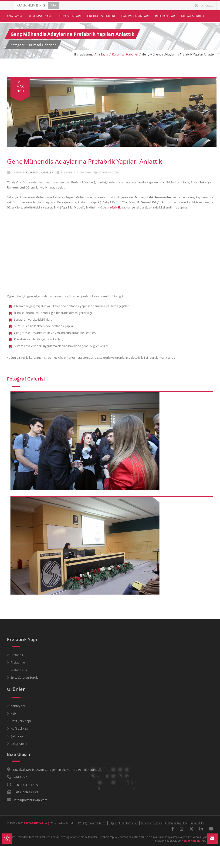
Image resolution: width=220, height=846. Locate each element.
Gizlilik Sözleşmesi (151, 823)
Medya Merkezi (192, 16)
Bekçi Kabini (18, 744)
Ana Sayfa (14, 16)
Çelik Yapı (17, 736)
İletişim (13, 28)
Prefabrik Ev (18, 670)
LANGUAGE (204, 5)
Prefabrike (17, 662)
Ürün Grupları (69, 16)
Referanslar (165, 16)
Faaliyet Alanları (135, 16)
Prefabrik (16, 655)
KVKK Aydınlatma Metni (92, 823)
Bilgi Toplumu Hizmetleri (123, 823)
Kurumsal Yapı (39, 16)
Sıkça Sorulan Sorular (25, 677)
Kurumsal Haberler (125, 54)
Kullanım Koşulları (176, 823)
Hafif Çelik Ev (19, 728)
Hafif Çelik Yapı (20, 721)
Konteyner (17, 706)
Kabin (14, 713)
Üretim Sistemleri (101, 16)
